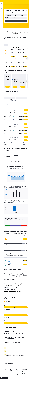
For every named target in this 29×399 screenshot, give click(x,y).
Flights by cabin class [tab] (10, 287)
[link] (7, 87)
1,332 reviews (9, 265)
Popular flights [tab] (13, 289)
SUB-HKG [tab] (16, 154)
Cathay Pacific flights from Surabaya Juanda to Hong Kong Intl (9, 293)
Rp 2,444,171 (11, 12)
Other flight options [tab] (7, 289)
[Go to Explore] (1, 8)
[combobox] (13, 13)
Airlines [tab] (6, 287)
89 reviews (9, 261)
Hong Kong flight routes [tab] (18, 287)
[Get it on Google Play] (24, 371)
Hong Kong (9, 29)
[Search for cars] (1, 6)
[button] (1, 1)
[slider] (21, 101)
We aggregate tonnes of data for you (16, 363)
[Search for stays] (1, 5)
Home (4, 29)
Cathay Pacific (9, 263)
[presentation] (7, 72)
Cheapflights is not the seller (16, 362)
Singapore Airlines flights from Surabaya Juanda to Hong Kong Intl (21, 293)
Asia (6, 29)
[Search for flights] (1, 3)
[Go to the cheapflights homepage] (5, 1)
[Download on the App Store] (24, 373)
